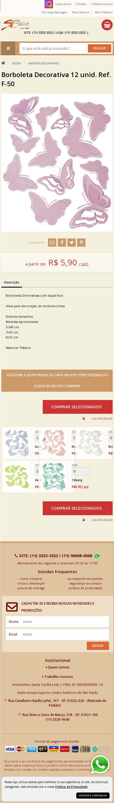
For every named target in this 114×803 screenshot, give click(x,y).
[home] (15, 24)
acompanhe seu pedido (85, 578)
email (13, 634)
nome (14, 621)
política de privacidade (85, 588)
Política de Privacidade (71, 787)
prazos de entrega (31, 588)
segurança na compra (86, 583)
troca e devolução (31, 583)
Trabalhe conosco (57, 676)
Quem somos (57, 667)
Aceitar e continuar (93, 795)
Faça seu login (57, 12)
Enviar (97, 645)
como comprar (31, 578)
